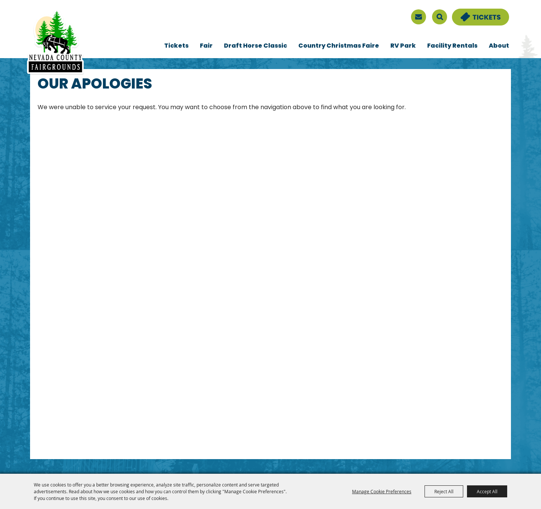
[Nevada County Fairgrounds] (55, 42)
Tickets (176, 46)
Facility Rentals (452, 46)
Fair (206, 46)
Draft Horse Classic (255, 46)
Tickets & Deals (475, 13)
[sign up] (418, 16)
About (499, 46)
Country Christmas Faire (338, 46)
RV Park (403, 46)
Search (439, 16)
